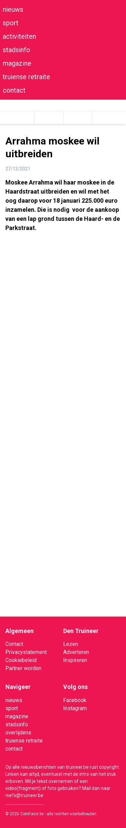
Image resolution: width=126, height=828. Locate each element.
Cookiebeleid (21, 660)
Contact (14, 644)
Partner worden (23, 668)
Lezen (70, 644)
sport (10, 23)
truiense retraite (26, 77)
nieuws (13, 9)
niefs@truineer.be (24, 795)
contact (14, 90)
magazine (17, 63)
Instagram (75, 708)
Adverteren (76, 652)
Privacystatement (26, 652)
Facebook (74, 700)
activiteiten (19, 36)
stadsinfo (16, 50)
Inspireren (75, 660)
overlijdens (18, 732)
